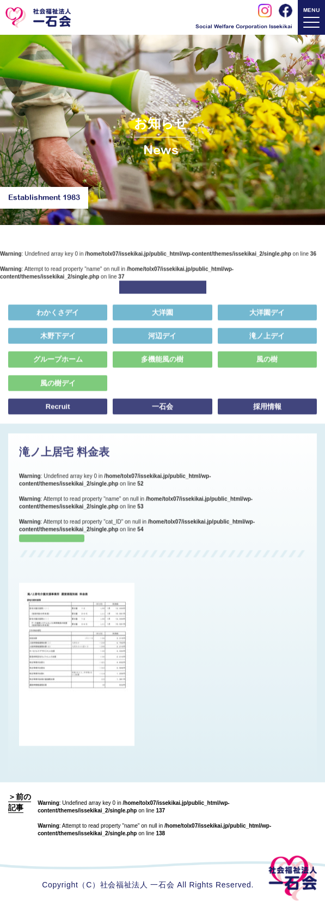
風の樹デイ (57, 388)
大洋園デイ (267, 318)
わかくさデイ (57, 318)
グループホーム (58, 364)
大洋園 (162, 318)
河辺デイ (162, 341)
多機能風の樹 (162, 364)
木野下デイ (58, 341)
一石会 (162, 411)
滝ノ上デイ (267, 341)
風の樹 (267, 364)
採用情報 (267, 411)
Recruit (58, 411)
